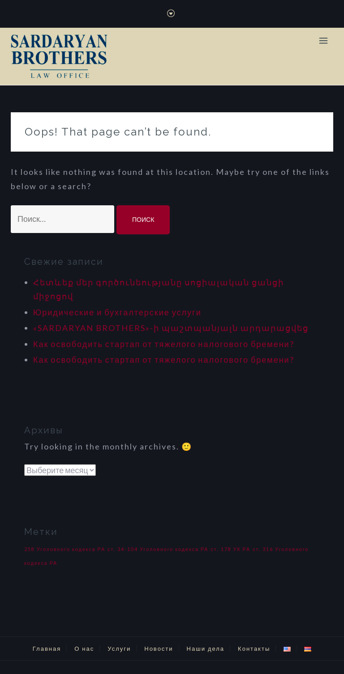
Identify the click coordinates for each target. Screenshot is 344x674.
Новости (158, 648)
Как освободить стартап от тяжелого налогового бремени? (163, 344)
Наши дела (206, 648)
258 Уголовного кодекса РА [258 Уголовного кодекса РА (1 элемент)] (64, 549)
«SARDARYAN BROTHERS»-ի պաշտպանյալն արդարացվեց (171, 328)
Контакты (254, 648)
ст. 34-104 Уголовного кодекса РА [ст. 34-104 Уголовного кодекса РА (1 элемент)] (158, 549)
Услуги (119, 648)
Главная (47, 648)
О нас (84, 648)
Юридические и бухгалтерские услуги (117, 312)
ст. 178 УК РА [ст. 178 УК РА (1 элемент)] (230, 549)
